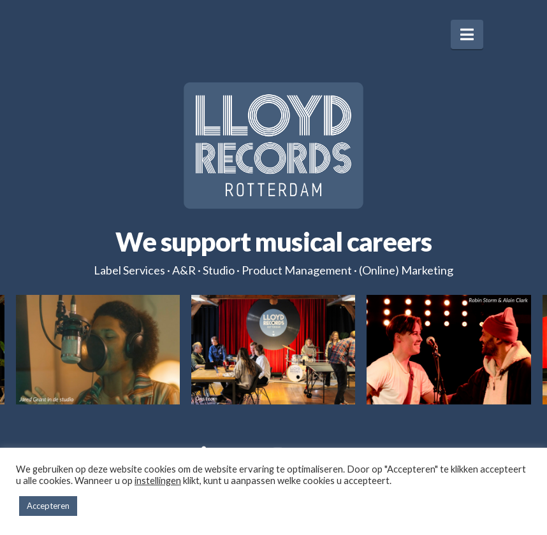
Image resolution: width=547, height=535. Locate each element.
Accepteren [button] (48, 506)
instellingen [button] (158, 480)
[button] (467, 34)
